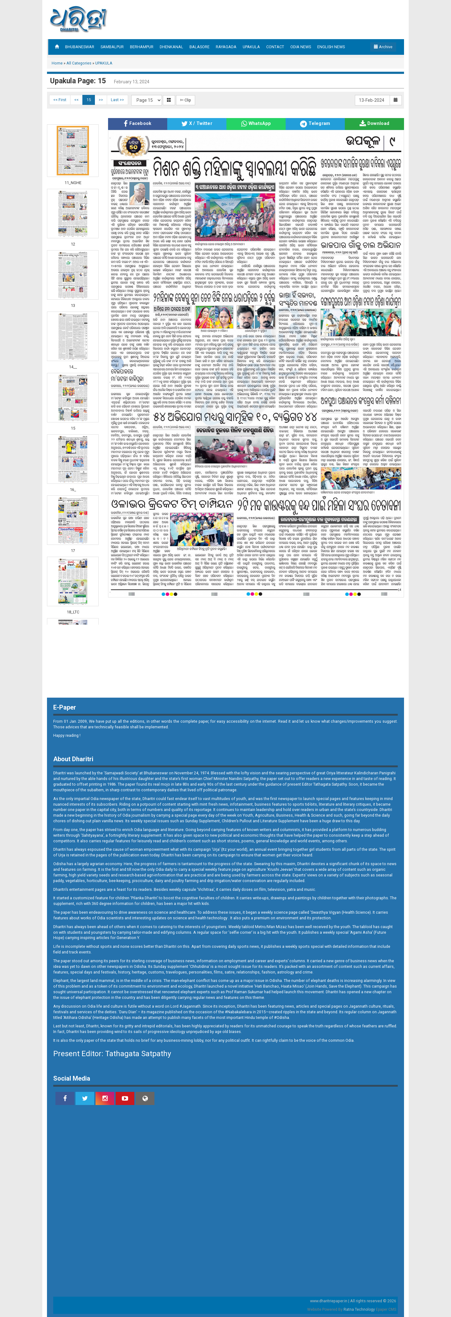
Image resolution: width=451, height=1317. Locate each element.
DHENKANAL (171, 46)
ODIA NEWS (300, 46)
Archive (383, 46)
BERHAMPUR (141, 46)
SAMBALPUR (112, 46)
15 (88, 99)
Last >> (117, 99)
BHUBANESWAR (79, 46)
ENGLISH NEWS (331, 46)
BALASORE (199, 46)
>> (101, 99)
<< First (59, 99)
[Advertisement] (283, 19)
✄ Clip (185, 100)
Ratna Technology (359, 1309)
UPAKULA (251, 46)
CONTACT (275, 46)
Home (57, 63)
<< (76, 99)
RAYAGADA (226, 46)
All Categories (78, 63)
